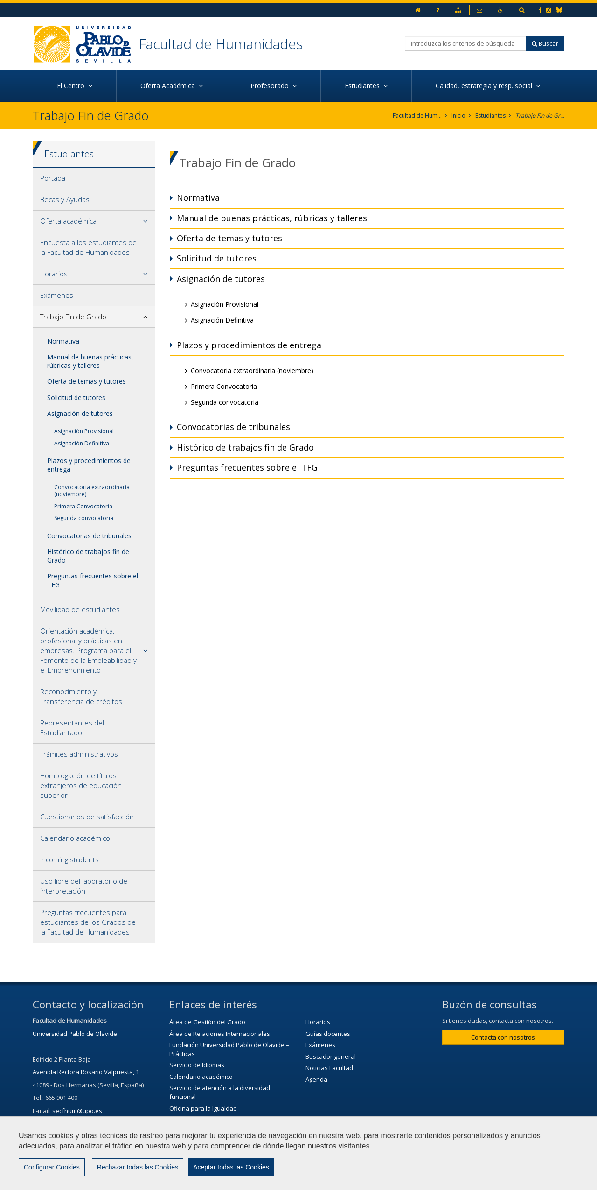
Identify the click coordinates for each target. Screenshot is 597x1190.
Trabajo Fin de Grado (539, 116)
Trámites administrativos (79, 754)
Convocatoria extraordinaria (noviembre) (92, 491)
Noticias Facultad (329, 1067)
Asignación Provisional (84, 431)
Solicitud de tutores (76, 397)
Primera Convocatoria (83, 506)
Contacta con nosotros (503, 1037)
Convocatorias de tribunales (89, 535)
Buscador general (330, 1056)
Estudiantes (490, 116)
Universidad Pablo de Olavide (75, 1033)
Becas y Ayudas (65, 199)
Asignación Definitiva (81, 443)
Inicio (458, 116)
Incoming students (69, 859)
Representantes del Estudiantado (72, 727)
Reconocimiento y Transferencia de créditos (81, 696)
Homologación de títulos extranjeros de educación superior (81, 785)
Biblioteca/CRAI (190, 1119)
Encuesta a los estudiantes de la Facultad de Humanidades (88, 247)
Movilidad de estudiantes (80, 609)
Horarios (54, 273)
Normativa (63, 341)
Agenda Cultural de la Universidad (217, 1142)
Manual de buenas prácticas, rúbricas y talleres (90, 361)
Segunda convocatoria (83, 518)
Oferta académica (68, 220)
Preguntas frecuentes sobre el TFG (92, 580)
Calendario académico (75, 838)
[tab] (94, 178)
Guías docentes (327, 1033)
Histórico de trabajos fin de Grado (88, 555)
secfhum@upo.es (77, 1110)
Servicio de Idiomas (196, 1065)
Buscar (545, 43)
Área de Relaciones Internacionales (219, 1033)
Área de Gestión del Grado (207, 1022)
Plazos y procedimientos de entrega (89, 464)
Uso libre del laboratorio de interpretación (83, 885)
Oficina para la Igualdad (203, 1108)
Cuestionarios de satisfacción (87, 816)
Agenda (316, 1079)
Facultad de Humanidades (221, 43)
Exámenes (56, 295)
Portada (52, 178)
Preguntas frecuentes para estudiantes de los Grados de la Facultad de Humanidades (88, 922)
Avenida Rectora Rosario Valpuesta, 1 (86, 1072)
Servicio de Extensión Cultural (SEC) (219, 1131)
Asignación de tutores (80, 413)
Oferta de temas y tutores (86, 381)
